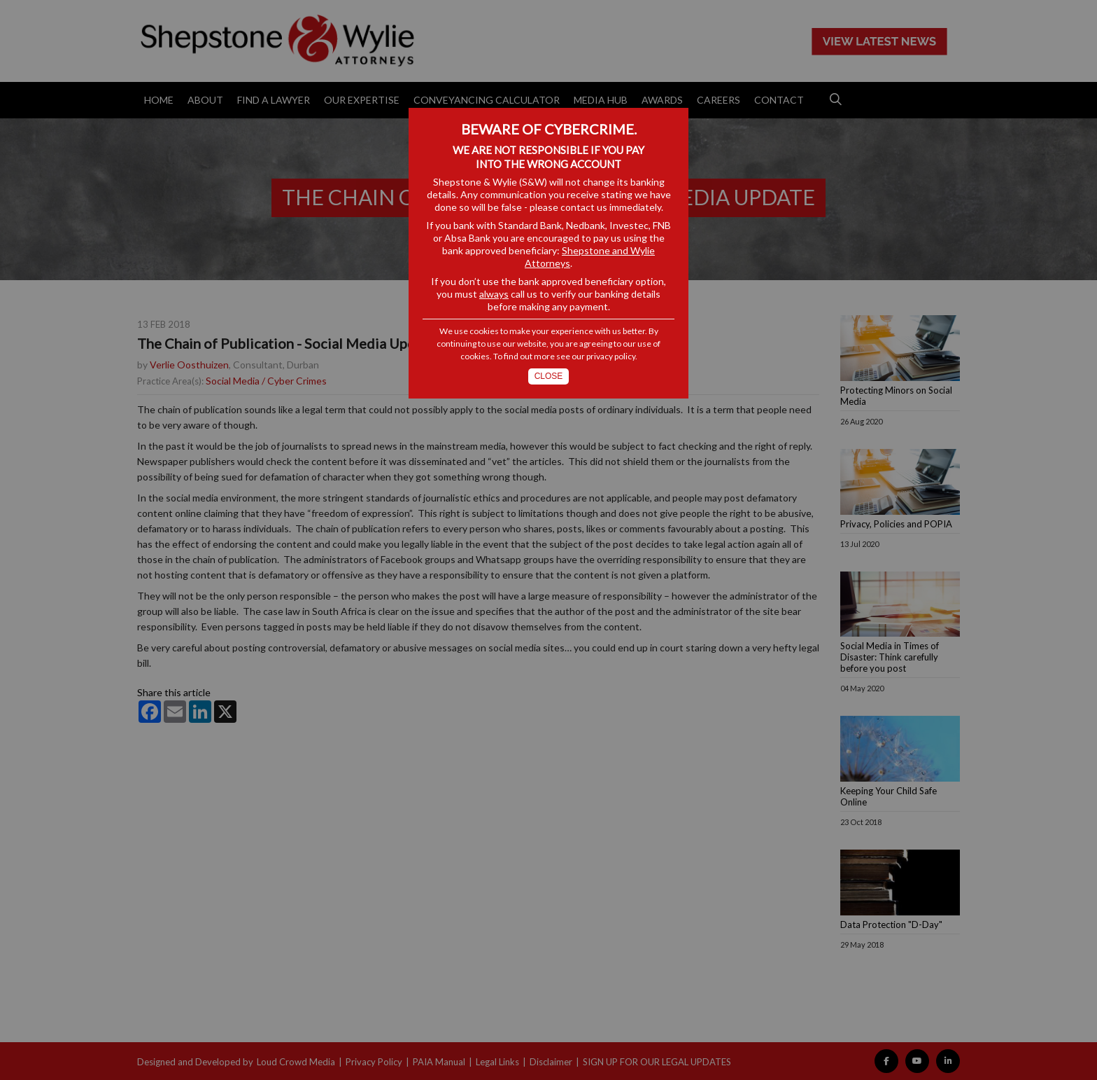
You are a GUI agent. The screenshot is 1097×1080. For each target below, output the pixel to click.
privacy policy (610, 356)
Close (549, 376)
